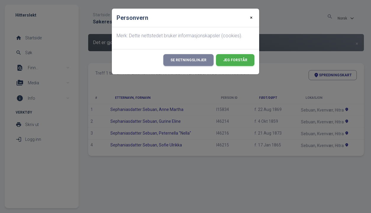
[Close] (251, 18)
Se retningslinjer (188, 60)
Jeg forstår (235, 60)
